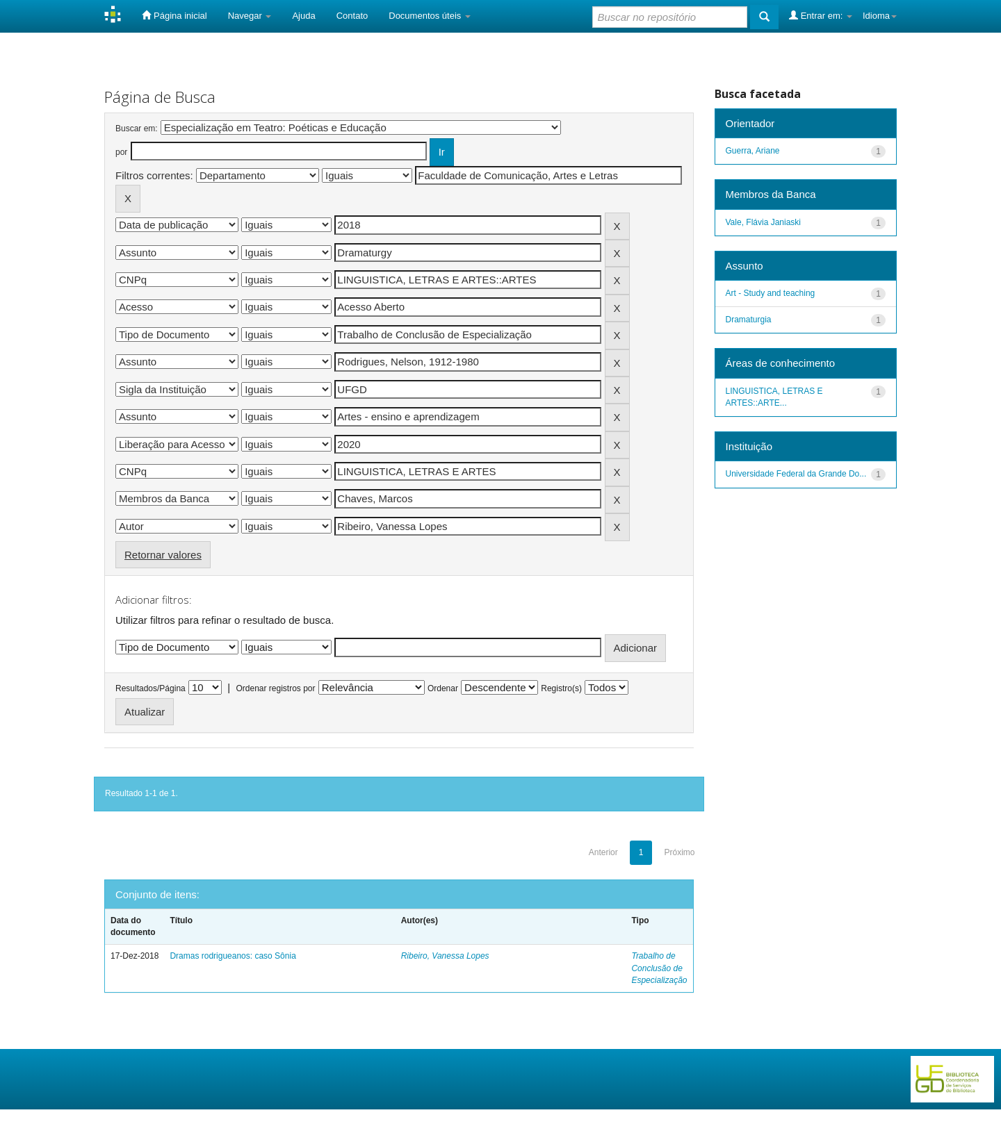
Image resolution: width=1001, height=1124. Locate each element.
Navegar (250, 15)
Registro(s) (561, 688)
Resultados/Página (150, 688)
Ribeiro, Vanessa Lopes (445, 956)
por (121, 152)
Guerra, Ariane (753, 151)
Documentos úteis (430, 15)
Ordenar (443, 688)
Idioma (880, 15)
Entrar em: (820, 15)
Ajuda (303, 15)
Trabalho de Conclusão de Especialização (659, 967)
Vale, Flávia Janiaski (763, 222)
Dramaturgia (749, 319)
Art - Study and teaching (770, 293)
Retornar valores (163, 555)
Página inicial (174, 15)
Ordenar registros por (275, 688)
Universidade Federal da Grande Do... (796, 474)
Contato (352, 15)
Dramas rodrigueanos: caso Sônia (232, 956)
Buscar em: (136, 128)
